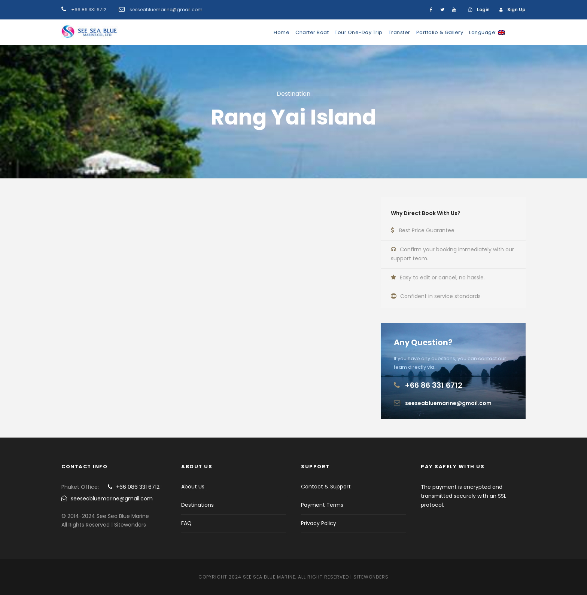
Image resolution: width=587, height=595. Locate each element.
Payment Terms (322, 505)
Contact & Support (326, 486)
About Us (192, 486)
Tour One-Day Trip (359, 32)
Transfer (399, 32)
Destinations (197, 505)
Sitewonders (371, 577)
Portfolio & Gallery (439, 32)
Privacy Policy (318, 523)
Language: (487, 32)
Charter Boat (312, 32)
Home (281, 32)
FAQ (186, 523)
